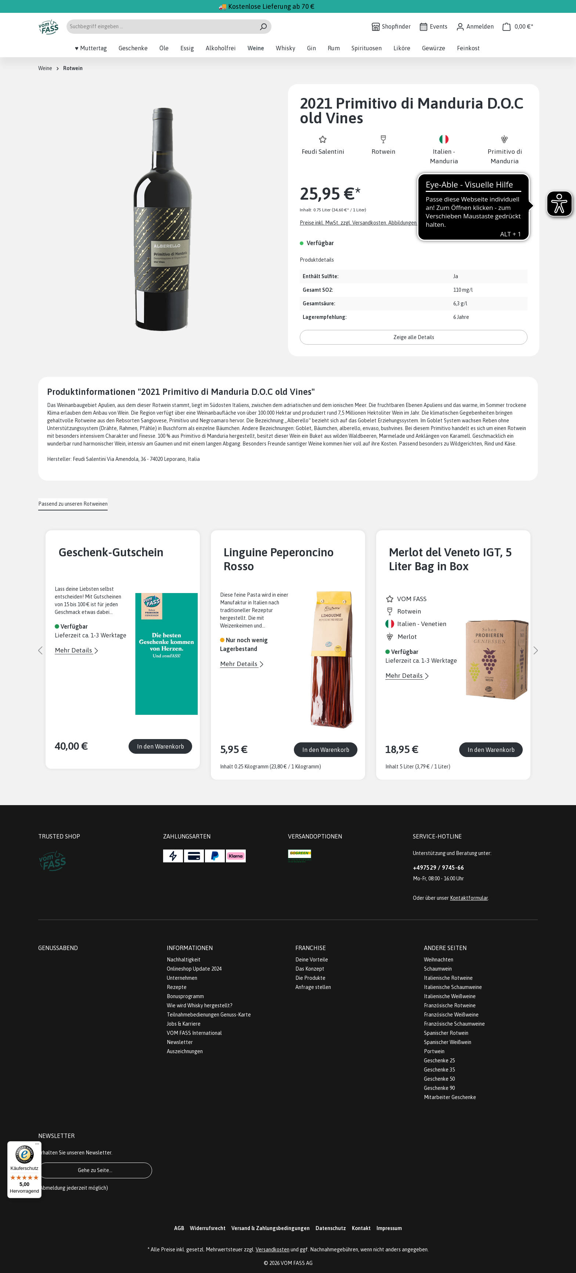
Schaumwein (438, 969)
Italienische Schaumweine (453, 987)
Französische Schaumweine (454, 1024)
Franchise (310, 948)
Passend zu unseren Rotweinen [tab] (73, 504)
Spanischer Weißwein (447, 1042)
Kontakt (361, 1228)
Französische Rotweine (450, 1005)
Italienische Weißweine (450, 996)
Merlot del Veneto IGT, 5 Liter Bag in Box (450, 559)
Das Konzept (309, 969)
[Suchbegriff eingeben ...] (160, 26)
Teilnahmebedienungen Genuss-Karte (209, 1015)
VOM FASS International (194, 1033)
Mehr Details (74, 650)
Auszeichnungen (185, 1051)
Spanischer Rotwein (446, 1033)
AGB (179, 1228)
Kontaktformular (469, 898)
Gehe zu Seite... (95, 1170)
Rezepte (177, 987)
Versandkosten (272, 1249)
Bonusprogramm (185, 996)
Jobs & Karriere (184, 1024)
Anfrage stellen (313, 987)
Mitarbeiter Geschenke (450, 1097)
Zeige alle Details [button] (413, 337)
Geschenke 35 (439, 1070)
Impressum (389, 1228)
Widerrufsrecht (208, 1228)
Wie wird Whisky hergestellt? (200, 1005)
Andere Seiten (445, 948)
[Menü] (37, 1145)
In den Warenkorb (160, 746)
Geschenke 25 (439, 1060)
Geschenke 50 (439, 1079)
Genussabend (58, 948)
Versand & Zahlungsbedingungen (270, 1228)
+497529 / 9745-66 (438, 867)
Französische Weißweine (451, 1015)
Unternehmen (182, 978)
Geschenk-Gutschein (110, 552)
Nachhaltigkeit (184, 960)
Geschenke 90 (439, 1088)
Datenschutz (331, 1228)
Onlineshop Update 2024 (194, 969)
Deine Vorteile (311, 960)
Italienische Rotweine (448, 978)
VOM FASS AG (297, 1263)
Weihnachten (438, 960)
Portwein (434, 1051)
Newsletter (180, 1042)
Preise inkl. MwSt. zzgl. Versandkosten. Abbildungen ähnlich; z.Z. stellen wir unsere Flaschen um (406, 223)
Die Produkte (310, 978)
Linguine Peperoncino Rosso (279, 559)
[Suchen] (263, 26)
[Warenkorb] (518, 26)
